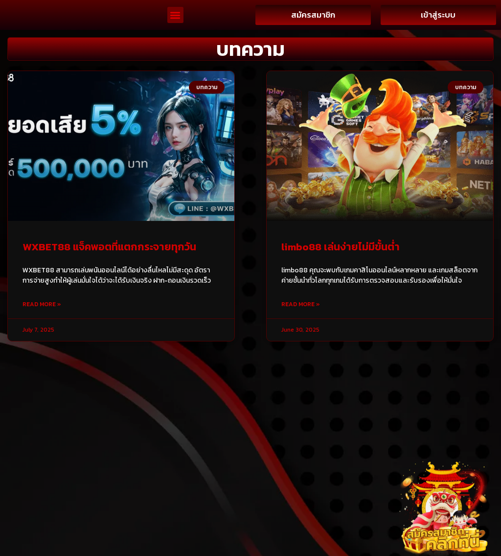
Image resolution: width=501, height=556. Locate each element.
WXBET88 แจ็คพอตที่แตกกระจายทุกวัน (109, 271)
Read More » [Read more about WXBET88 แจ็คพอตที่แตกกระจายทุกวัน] (42, 329)
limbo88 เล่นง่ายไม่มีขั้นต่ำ (340, 271)
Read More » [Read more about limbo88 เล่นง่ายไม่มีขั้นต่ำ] (300, 329)
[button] (175, 28)
